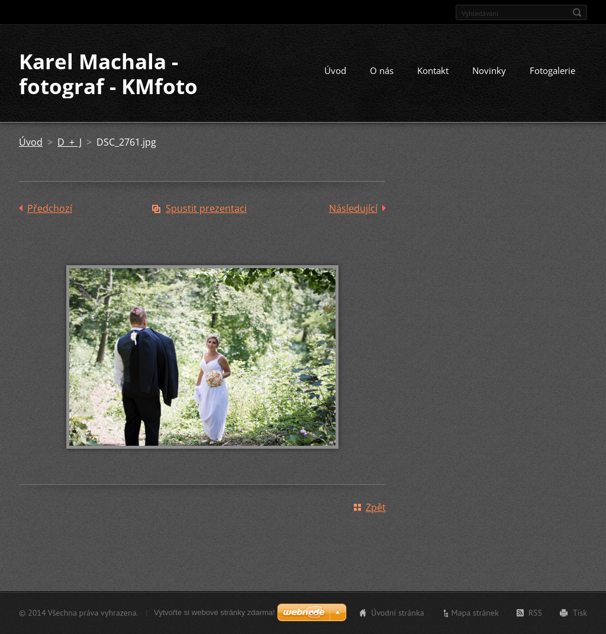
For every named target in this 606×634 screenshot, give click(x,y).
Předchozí (49, 208)
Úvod (335, 70)
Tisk (580, 612)
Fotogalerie (552, 70)
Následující (353, 208)
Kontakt (433, 70)
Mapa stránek (475, 612)
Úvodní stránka (397, 612)
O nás (382, 70)
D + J (69, 142)
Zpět (376, 507)
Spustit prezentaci (206, 208)
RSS (535, 612)
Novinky (489, 70)
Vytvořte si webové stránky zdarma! (214, 612)
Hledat (577, 12)
